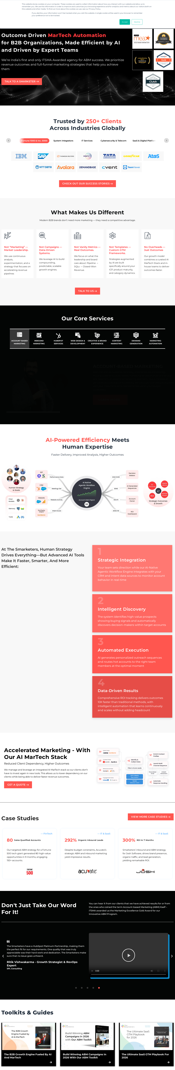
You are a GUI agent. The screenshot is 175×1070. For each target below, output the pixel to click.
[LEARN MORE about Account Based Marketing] (110, 401)
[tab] (34, 140)
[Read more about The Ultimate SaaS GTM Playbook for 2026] (146, 1036)
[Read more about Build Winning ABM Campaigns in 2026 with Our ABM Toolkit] (87, 1036)
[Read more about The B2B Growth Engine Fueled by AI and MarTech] (28, 1036)
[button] (128, 955)
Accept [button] (125, 22)
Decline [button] (137, 22)
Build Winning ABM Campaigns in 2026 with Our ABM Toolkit (84, 1056)
